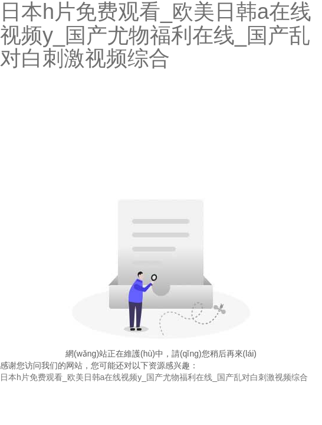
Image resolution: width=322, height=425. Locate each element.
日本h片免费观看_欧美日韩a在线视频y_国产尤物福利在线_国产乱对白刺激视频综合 (154, 377)
